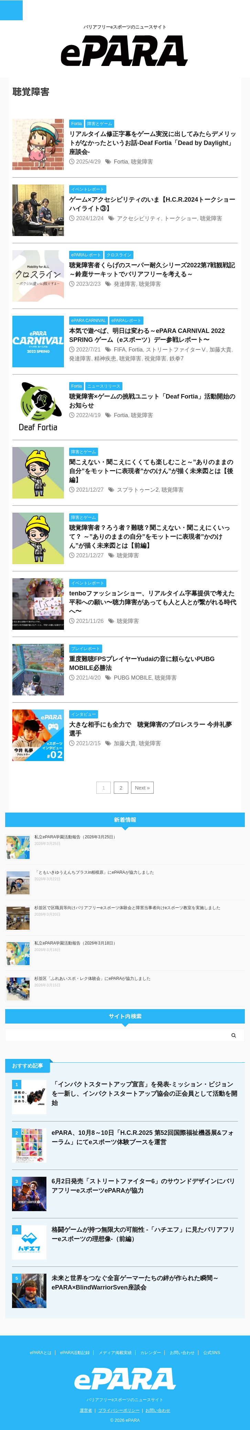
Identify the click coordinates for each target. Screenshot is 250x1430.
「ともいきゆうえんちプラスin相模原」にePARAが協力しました (94, 872)
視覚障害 (155, 358)
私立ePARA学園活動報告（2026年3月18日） (75, 943)
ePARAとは (40, 1352)
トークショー (180, 218)
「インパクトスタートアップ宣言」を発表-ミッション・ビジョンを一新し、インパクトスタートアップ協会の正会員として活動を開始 (144, 1093)
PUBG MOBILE (133, 678)
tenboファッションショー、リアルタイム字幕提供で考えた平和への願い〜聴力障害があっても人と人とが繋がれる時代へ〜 (152, 602)
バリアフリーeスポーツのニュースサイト (125, 1399)
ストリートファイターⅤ (176, 350)
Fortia (121, 162)
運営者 (86, 1410)
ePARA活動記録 (75, 1352)
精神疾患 (105, 358)
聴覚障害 (142, 162)
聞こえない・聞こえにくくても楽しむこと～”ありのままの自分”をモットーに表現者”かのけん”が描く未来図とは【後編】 (151, 471)
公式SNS (211, 1352)
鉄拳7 (177, 358)
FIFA (120, 350)
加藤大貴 (220, 350)
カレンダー (150, 1352)
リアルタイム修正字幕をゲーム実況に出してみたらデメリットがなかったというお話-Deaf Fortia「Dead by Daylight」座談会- (152, 143)
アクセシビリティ (139, 218)
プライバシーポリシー (119, 1410)
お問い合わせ (182, 1352)
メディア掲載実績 (115, 1352)
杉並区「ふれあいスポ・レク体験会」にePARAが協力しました (92, 978)
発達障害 (125, 284)
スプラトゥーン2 (138, 490)
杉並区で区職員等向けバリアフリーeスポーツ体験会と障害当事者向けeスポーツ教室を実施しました (127, 907)
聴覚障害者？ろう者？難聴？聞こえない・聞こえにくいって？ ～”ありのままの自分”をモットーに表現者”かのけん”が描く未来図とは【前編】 (149, 536)
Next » (142, 788)
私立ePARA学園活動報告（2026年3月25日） (75, 837)
